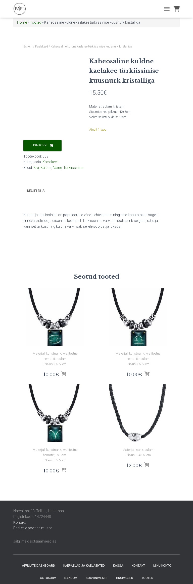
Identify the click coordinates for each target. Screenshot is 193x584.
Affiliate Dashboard (38, 565)
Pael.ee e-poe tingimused (32, 528)
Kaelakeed (41, 46)
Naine (57, 168)
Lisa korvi (39, 145)
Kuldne (45, 168)
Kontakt (19, 522)
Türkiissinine (73, 168)
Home (22, 22)
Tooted (35, 22)
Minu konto (162, 565)
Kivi (36, 168)
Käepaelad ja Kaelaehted (84, 565)
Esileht (27, 46)
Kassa (118, 565)
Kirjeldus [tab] (36, 191)
